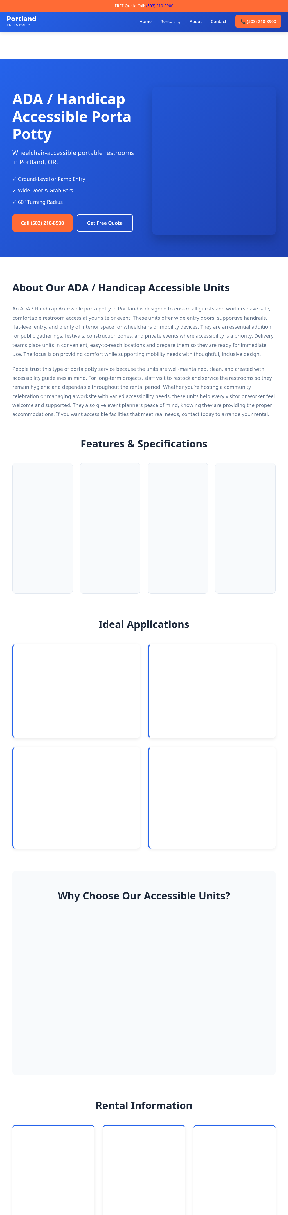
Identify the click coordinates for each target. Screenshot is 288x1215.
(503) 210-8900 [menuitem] (258, 21)
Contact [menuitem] (219, 21)
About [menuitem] (196, 21)
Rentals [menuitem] (168, 21)
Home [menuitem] (146, 21)
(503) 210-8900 (160, 5)
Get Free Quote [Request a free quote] (40, 242)
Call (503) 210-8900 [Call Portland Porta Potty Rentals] (45, 220)
